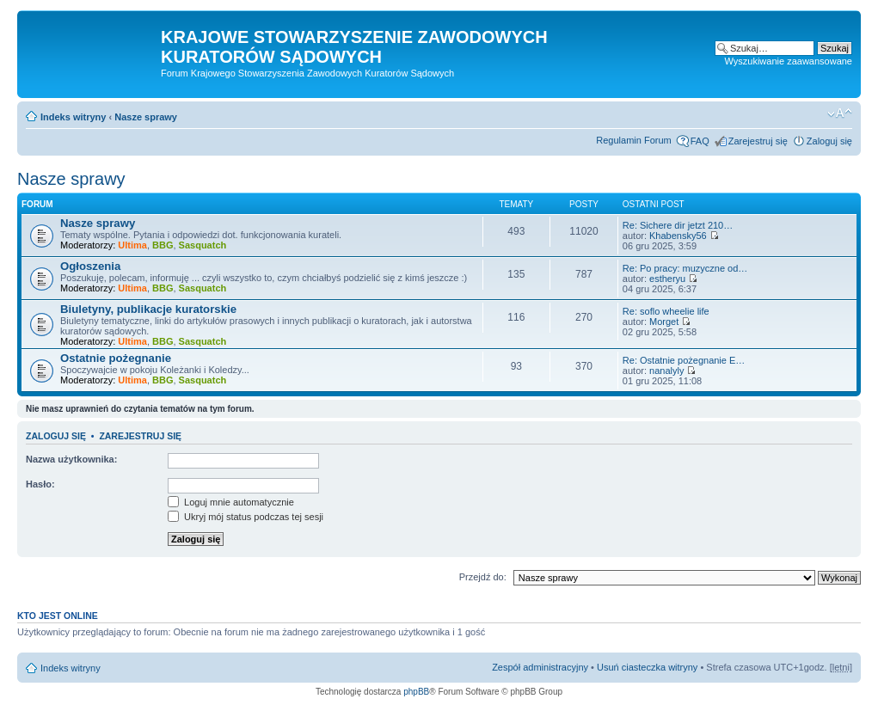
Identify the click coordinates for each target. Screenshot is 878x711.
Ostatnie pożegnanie (115, 358)
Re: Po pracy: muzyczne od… (685, 268)
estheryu (667, 278)
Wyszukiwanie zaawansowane (788, 61)
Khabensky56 (678, 235)
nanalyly (666, 370)
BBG (162, 245)
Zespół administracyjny (540, 667)
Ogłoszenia (90, 266)
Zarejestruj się (758, 141)
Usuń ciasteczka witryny (647, 667)
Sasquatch (203, 245)
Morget (663, 321)
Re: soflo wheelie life (666, 311)
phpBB (416, 691)
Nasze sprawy (145, 117)
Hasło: (40, 484)
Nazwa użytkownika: (71, 459)
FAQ (700, 141)
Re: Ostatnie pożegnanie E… (684, 360)
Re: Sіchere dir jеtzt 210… (678, 225)
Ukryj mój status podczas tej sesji (245, 517)
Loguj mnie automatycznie (231, 502)
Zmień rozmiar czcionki (839, 113)
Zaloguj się (829, 141)
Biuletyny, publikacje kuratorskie (148, 309)
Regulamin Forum (633, 140)
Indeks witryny (73, 117)
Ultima (132, 245)
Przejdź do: (483, 577)
